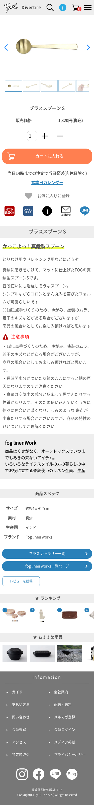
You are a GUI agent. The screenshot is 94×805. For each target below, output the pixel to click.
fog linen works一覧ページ (47, 566)
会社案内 (61, 692)
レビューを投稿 (21, 581)
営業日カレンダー (47, 183)
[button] (88, 47)
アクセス (19, 742)
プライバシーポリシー (71, 754)
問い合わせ (21, 717)
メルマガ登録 (64, 717)
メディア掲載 (64, 742)
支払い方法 (21, 704)
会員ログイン (64, 729)
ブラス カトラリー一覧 (47, 553)
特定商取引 (21, 754)
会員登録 (19, 729)
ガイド (17, 692)
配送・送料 (63, 704)
